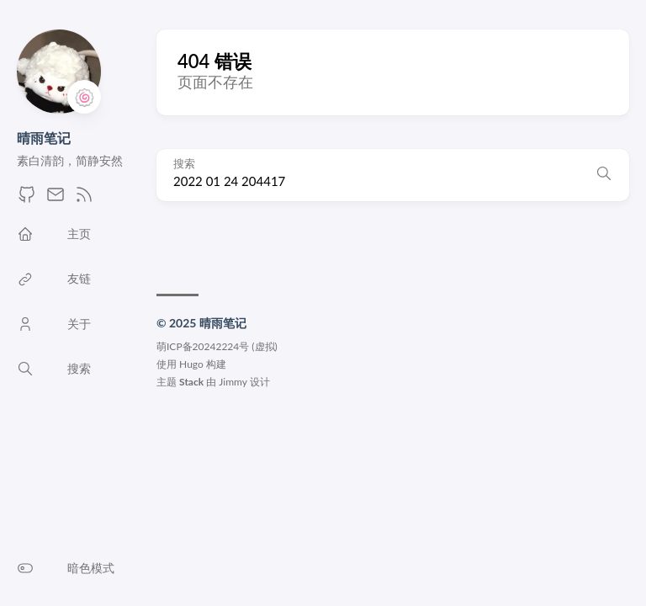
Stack (191, 381)
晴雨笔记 (44, 138)
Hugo (191, 364)
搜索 (184, 163)
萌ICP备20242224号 (202, 346)
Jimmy (232, 381)
